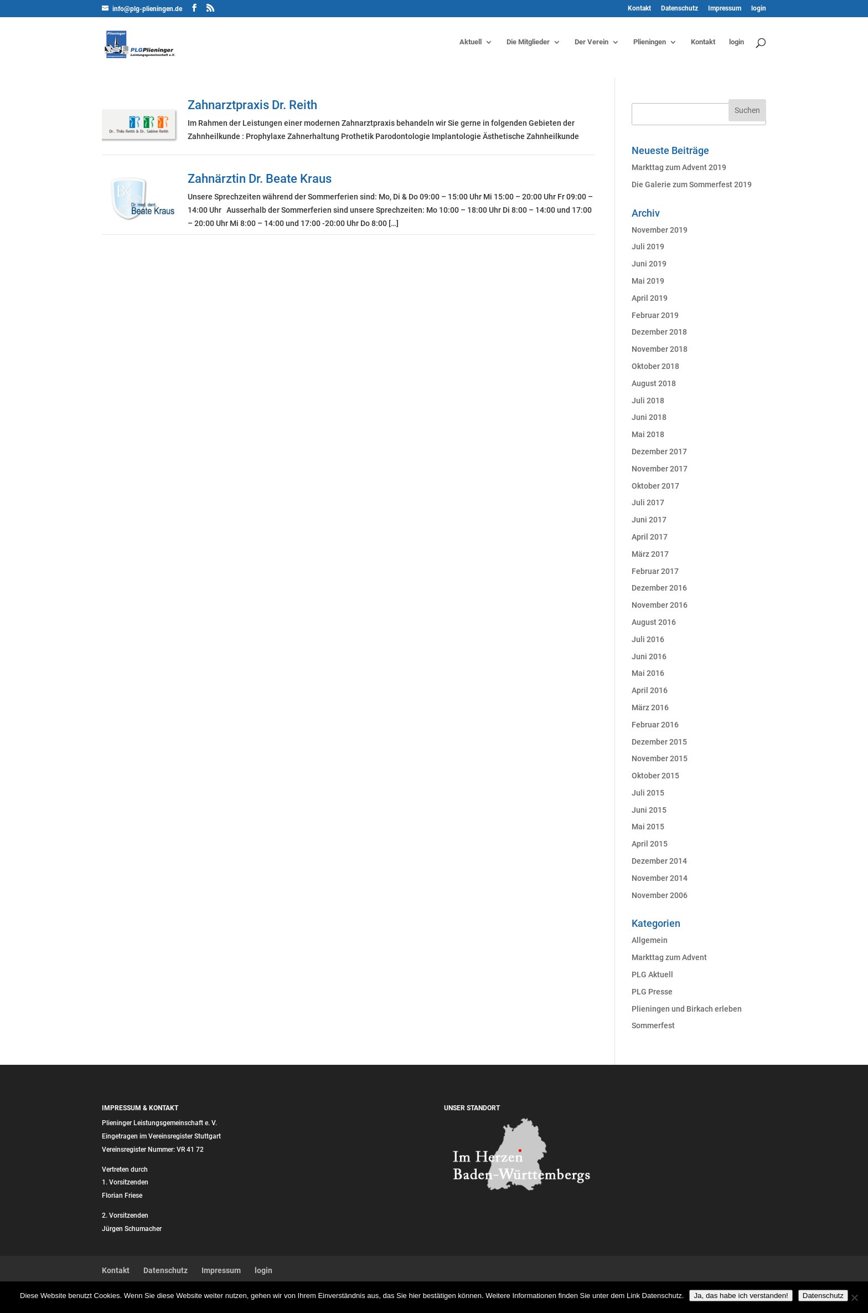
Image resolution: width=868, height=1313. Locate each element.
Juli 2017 (648, 502)
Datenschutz (679, 8)
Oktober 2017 (655, 485)
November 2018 (660, 349)
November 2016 (660, 605)
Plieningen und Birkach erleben (687, 1008)
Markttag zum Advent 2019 (679, 167)
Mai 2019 (648, 280)
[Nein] (854, 1297)
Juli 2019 (648, 246)
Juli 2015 (648, 792)
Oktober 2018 (655, 366)
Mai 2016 (648, 673)
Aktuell (470, 42)
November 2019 (660, 229)
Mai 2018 (648, 434)
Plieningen (649, 42)
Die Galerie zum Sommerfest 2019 (692, 184)
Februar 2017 (655, 571)
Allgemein (650, 940)
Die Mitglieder (528, 42)
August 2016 (654, 622)
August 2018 (654, 383)
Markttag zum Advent (669, 957)
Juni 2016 (649, 656)
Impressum (724, 8)
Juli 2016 (648, 639)
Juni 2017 (649, 519)
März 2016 (650, 707)
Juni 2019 (649, 263)
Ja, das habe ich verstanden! (741, 1295)
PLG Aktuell (652, 974)
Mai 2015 (648, 826)
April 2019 (650, 298)
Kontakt (639, 8)
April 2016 (650, 690)
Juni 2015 (649, 810)
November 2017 (660, 468)
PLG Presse (652, 991)
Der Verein (591, 42)
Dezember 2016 (659, 587)
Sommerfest (653, 1025)
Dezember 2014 (659, 860)
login (758, 8)
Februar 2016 (655, 724)
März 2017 (650, 554)
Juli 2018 (648, 400)
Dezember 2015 (659, 741)
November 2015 (660, 758)
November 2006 (660, 895)
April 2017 (650, 536)
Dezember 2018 (659, 331)
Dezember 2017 (659, 451)
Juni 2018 (649, 417)
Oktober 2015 (655, 775)
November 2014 (660, 878)
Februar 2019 (655, 315)
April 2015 (650, 843)
